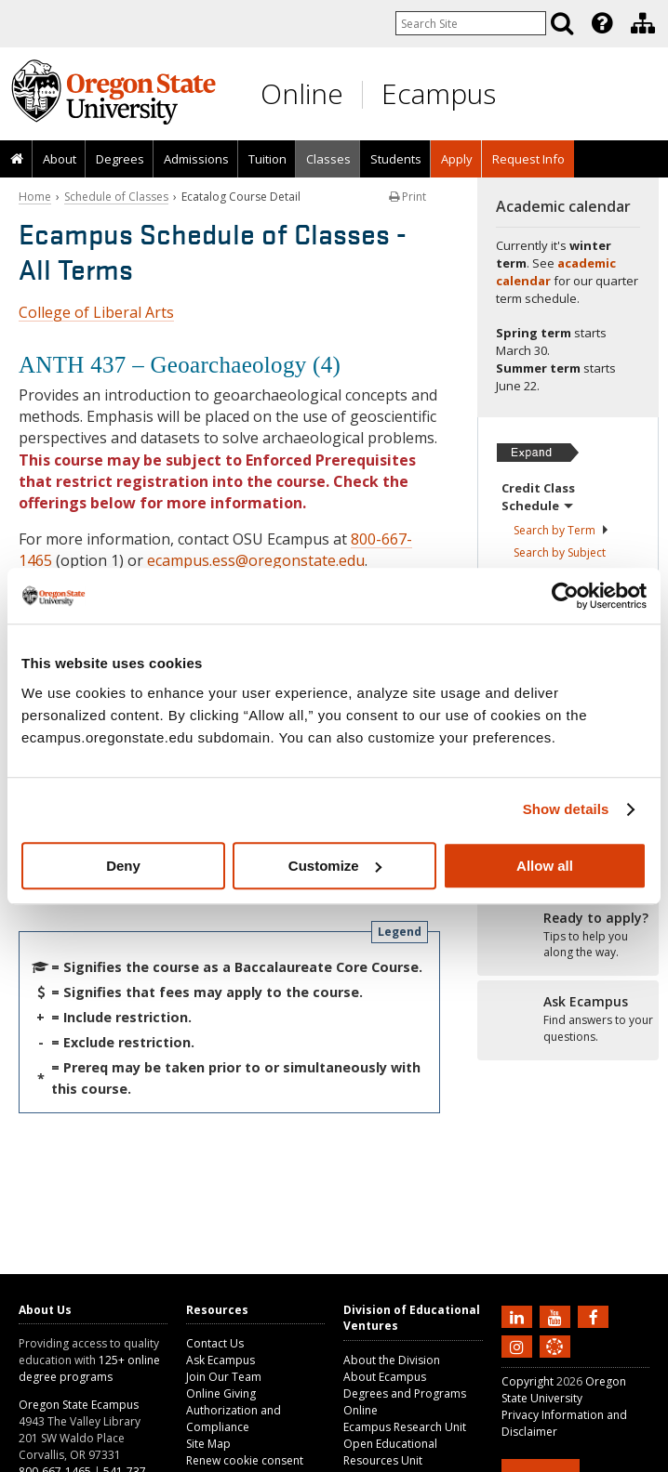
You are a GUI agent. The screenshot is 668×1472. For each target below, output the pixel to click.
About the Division (391, 1360)
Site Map (208, 1444)
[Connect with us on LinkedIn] (519, 1315)
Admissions (196, 159)
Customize (334, 866)
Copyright (527, 1381)
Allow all (544, 866)
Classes (328, 159)
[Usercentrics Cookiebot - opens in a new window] (565, 596)
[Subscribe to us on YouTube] (557, 1315)
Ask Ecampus (220, 1360)
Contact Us (215, 1343)
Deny (123, 866)
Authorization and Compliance (233, 1418)
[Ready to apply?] (568, 936)
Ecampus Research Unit (404, 1427)
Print (407, 196)
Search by (561, 530)
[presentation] (600, 23)
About (59, 159)
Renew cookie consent (244, 1460)
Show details (566, 809)
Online (302, 93)
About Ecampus (384, 1377)
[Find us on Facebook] (595, 1315)
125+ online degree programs (89, 1368)
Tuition (267, 159)
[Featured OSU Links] (602, 23)
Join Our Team (223, 1377)
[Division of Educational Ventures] (642, 23)
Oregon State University (563, 1389)
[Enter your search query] (470, 23)
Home (35, 196)
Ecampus (438, 93)
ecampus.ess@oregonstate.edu (256, 560)
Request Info (528, 159)
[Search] (562, 23)
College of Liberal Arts (96, 312)
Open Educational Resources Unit (390, 1452)
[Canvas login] (554, 1361)
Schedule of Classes (116, 196)
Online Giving (221, 1393)
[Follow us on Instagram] (519, 1345)
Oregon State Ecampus (79, 1405)
